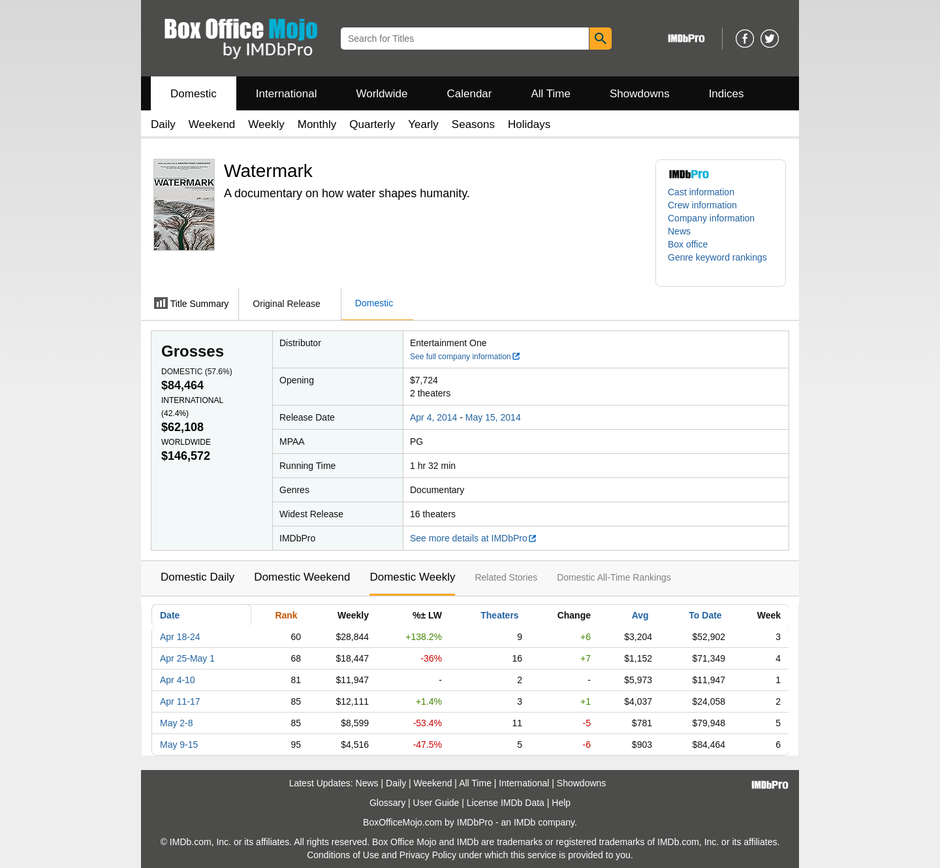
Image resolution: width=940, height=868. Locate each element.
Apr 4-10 (177, 680)
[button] (721, 264)
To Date (705, 615)
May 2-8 (176, 723)
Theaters (499, 615)
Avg (640, 615)
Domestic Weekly (412, 577)
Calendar (469, 94)
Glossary (387, 802)
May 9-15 (179, 744)
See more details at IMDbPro (473, 538)
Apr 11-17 (180, 701)
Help (561, 802)
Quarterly (372, 124)
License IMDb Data (505, 802)
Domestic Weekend (302, 577)
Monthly (317, 124)
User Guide (436, 802)
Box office (688, 244)
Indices (726, 94)
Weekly (266, 124)
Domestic (193, 94)
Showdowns (640, 94)
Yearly (423, 124)
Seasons (473, 124)
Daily (163, 124)
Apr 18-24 (180, 637)
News (679, 231)
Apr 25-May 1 (187, 658)
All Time (551, 94)
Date (170, 615)
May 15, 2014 (493, 417)
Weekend (212, 124)
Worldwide (381, 94)
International (286, 94)
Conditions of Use (343, 855)
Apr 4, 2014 (433, 417)
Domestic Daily (197, 577)
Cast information (701, 192)
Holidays (529, 124)
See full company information (465, 356)
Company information (711, 218)
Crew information (702, 205)
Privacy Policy (428, 855)
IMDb (524, 822)
